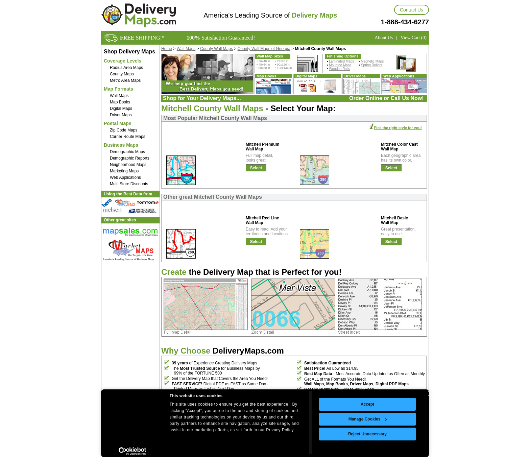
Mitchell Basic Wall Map (394, 220)
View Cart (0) (414, 37)
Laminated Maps (341, 61)
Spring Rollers (371, 65)
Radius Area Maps (126, 67)
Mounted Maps (340, 65)
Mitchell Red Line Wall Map (262, 220)
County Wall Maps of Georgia (264, 48)
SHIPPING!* (142, 38)
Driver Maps (121, 115)
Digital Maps (121, 108)
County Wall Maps (216, 48)
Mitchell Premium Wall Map (262, 146)
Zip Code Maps (123, 130)
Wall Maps (119, 95)
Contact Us (411, 10)
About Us (384, 37)
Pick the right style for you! (398, 128)
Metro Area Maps (125, 80)
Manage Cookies (367, 419)
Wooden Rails (339, 69)
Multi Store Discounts (129, 184)
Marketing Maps (124, 171)
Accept (367, 404)
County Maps (122, 74)
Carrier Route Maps (127, 136)
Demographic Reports (129, 158)
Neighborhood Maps (128, 164)
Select (256, 168)
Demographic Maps (127, 151)
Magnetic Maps (372, 61)
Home (166, 48)
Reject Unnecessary (367, 434)
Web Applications (125, 177)
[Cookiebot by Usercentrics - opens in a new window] (132, 451)
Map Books (120, 102)
